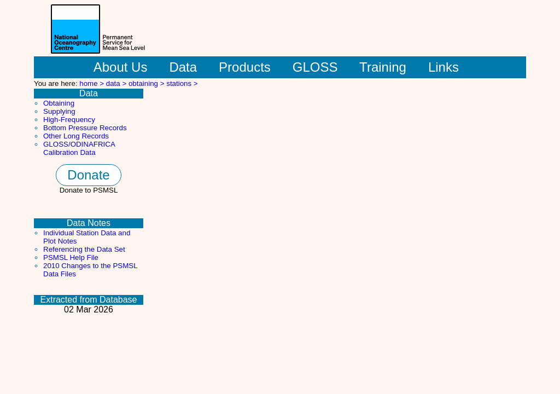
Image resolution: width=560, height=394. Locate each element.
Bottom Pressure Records (85, 128)
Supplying (59, 111)
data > (117, 83)
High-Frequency (69, 119)
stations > (181, 83)
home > (92, 83)
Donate (88, 174)
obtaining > (147, 83)
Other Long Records (76, 136)
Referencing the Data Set (84, 249)
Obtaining (58, 103)
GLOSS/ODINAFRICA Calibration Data (79, 148)
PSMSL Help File (70, 257)
